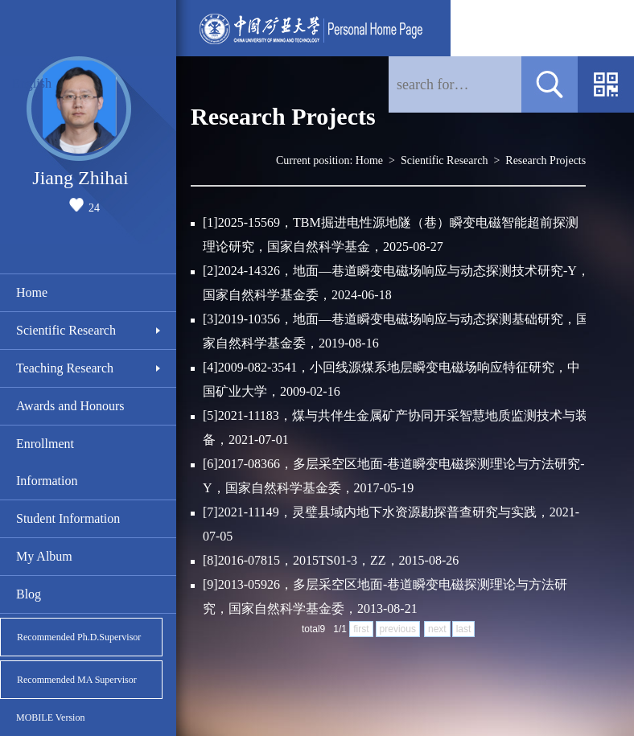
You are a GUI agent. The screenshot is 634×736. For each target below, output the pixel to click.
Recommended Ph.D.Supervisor (79, 637)
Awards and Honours (70, 406)
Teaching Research (64, 368)
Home (31, 292)
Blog (28, 594)
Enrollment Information (46, 462)
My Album (44, 556)
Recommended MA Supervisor (77, 679)
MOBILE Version (50, 717)
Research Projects (545, 160)
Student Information (68, 518)
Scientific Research (66, 330)
